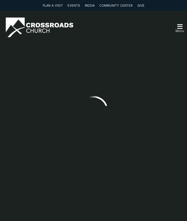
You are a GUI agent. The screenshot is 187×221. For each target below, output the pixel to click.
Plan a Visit (53, 6)
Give (141, 6)
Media (90, 6)
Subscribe (41, 165)
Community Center (116, 6)
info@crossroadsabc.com (48, 71)
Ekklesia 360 (93, 209)
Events (74, 6)
